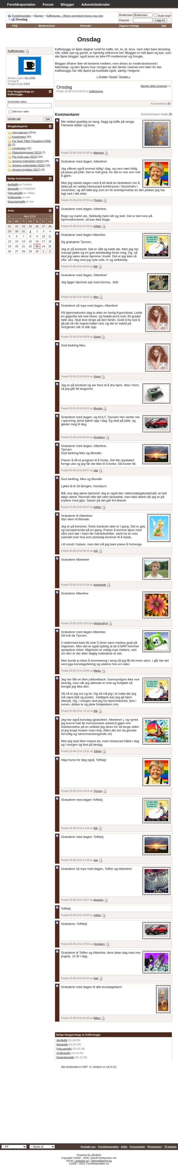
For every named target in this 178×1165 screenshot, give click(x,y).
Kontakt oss (88, 1146)
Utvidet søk (14, 118)
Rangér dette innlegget (154, 86)
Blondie (98, 408)
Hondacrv (99, 437)
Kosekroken (19, 136)
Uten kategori (20, 132)
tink (96, 550)
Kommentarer (159, 103)
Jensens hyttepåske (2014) (27, 161)
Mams (97, 670)
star (96, 470)
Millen (97, 1018)
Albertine (99, 152)
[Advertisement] (89, 1107)
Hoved (113, 76)
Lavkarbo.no (82, 1160)
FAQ (15, 25)
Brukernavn (125, 15)
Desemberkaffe (65, 1057)
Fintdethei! (29, 188)
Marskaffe (62, 1044)
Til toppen (170, 1146)
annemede (100, 584)
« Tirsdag (101, 76)
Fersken (27, 184)
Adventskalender (95, 4)
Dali (96, 978)
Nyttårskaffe (63, 1053)
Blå (96, 266)
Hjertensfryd (101, 623)
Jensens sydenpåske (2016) (28, 165)
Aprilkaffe (61, 1040)
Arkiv (124, 1146)
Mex (96, 296)
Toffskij (97, 751)
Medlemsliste (46, 25)
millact (97, 226)
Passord (124, 20)
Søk (163, 25)
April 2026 (30, 216)
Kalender (85, 25)
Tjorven (98, 200)
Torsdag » (124, 76)
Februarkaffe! (64, 1048)
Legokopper (19, 148)
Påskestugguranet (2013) (27, 152)
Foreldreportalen (21, 4)
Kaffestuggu (96, 91)
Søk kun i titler (19, 111)
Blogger (67, 4)
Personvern (154, 1146)
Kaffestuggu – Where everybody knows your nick (75, 15)
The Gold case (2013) (24, 156)
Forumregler (137, 1146)
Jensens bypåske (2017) (26, 169)
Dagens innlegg (129, 25)
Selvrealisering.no (101, 1160)
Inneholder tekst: (17, 101)
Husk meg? (162, 15)
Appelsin (98, 899)
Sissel (97, 336)
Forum (48, 4)
